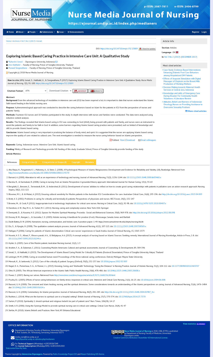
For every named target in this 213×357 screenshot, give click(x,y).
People (32, 32)
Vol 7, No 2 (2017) (28, 41)
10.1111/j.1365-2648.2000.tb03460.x (144, 177)
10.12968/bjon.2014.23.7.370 (132, 296)
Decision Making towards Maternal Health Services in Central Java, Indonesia (181, 88)
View (122, 140)
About (20, 32)
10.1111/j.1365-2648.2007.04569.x (130, 226)
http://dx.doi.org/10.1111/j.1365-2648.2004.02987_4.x (129, 292)
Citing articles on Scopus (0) (54, 162)
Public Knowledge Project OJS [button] (65, 354)
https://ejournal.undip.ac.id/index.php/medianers (34, 339)
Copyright (76, 162)
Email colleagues (148, 140)
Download (130, 140)
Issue (60, 32)
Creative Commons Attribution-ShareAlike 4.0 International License (140, 337)
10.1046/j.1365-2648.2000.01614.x (28, 287)
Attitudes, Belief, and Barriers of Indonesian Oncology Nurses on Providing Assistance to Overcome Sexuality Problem (182, 104)
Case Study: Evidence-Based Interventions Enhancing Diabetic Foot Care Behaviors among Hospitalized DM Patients (182, 73)
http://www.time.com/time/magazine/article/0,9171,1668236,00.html (84, 275)
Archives (16, 41)
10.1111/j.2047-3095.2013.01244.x (25, 238)
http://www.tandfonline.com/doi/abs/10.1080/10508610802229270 (39, 172)
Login (204, 32)
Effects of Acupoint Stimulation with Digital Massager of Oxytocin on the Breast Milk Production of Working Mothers (182, 81)
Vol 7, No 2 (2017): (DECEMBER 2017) (180, 57)
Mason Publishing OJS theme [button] (92, 354)
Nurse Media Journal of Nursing (137, 331)
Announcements (76, 32)
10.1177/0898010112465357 (185, 266)
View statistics (189, 324)
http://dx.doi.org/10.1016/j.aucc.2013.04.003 (182, 194)
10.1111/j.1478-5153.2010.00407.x (150, 203)
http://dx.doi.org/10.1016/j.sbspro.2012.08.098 (154, 212)
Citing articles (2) (29, 162)
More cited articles (196, 111)
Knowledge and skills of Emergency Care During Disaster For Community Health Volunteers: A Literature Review (181, 96)
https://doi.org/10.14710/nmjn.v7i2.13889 (119, 48)
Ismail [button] (39, 41)
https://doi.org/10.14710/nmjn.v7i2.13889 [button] (54, 83)
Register (195, 32)
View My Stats (20, 348)
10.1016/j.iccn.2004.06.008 (153, 279)
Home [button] (8, 41)
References (12, 162)
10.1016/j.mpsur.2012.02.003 (114, 261)
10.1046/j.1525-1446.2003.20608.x (123, 270)
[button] (7, 72)
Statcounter (10, 348)
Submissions (46, 32)
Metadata (89, 162)
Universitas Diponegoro (32, 354)
